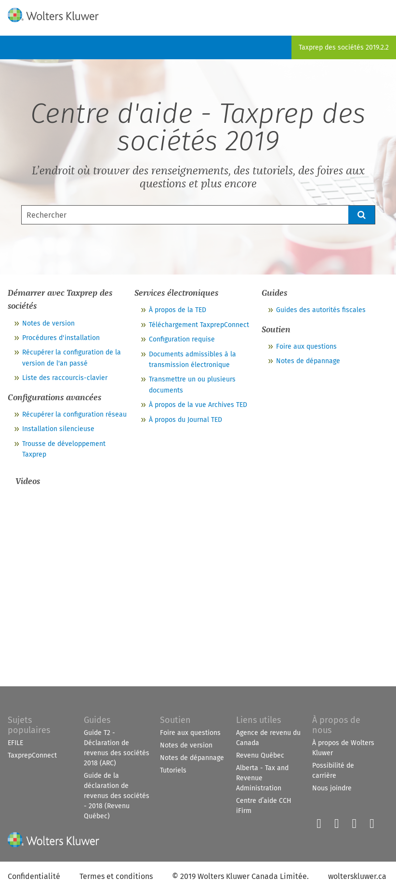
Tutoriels (173, 770)
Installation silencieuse (58, 429)
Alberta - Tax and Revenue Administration (262, 778)
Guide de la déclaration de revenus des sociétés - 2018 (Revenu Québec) (116, 796)
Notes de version (48, 323)
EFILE (15, 743)
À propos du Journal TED (185, 420)
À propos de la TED (177, 310)
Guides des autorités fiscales (321, 310)
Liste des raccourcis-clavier (64, 378)
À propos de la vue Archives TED (198, 405)
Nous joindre (332, 788)
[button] (361, 214)
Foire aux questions (306, 346)
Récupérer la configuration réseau (74, 414)
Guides (97, 720)
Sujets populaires (29, 725)
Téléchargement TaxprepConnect (199, 325)
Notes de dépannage (308, 361)
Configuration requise (182, 339)
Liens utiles (258, 720)
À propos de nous (336, 725)
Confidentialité (34, 876)
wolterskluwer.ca (357, 876)
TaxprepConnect (32, 755)
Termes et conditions (116, 876)
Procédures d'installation (61, 338)
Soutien (175, 720)
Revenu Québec (260, 755)
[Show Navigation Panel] (383, 13)
